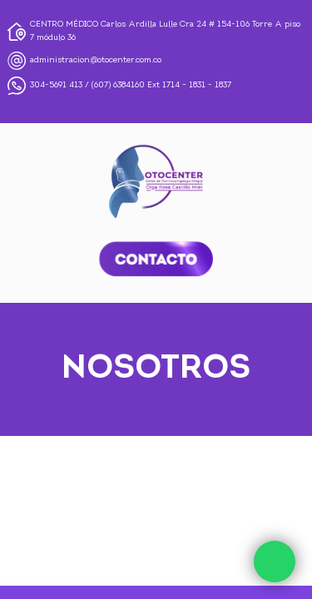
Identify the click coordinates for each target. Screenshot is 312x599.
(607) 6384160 (118, 85)
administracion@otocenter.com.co (95, 60)
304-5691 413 (56, 85)
